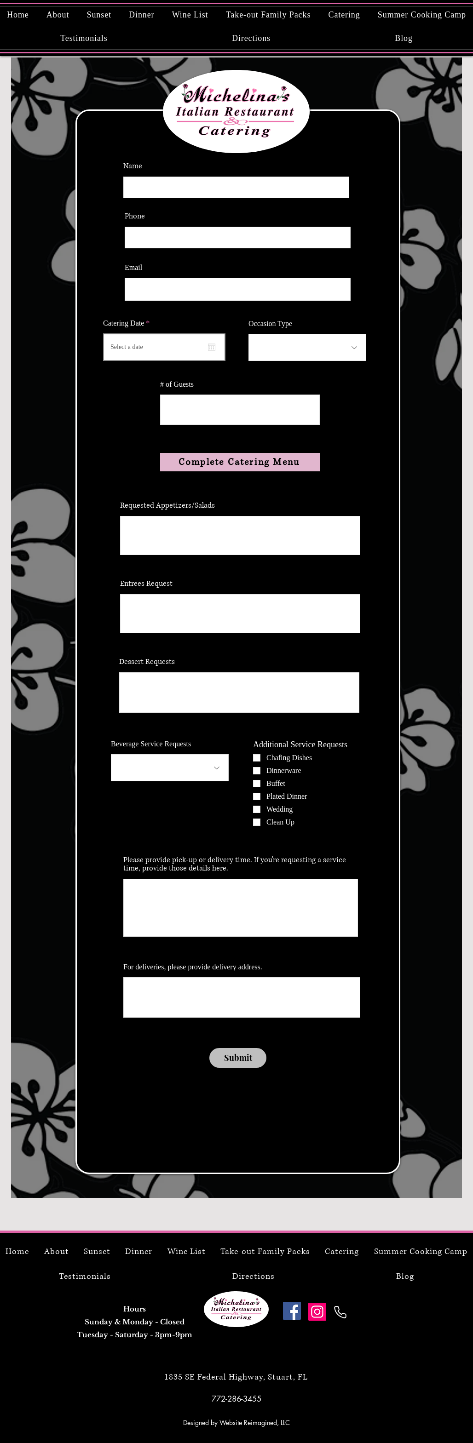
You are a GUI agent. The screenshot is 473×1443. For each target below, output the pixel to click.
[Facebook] (292, 1311)
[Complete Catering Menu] (240, 462)
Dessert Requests (147, 662)
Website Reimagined (248, 1422)
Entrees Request (146, 583)
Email (133, 267)
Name (132, 166)
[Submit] (237, 1058)
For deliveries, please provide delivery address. (192, 967)
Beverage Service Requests (151, 744)
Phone (135, 216)
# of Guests (177, 384)
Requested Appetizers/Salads (167, 505)
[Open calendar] (211, 347)
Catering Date (128, 323)
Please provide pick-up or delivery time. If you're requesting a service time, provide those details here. (234, 864)
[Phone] (340, 1312)
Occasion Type (270, 323)
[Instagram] (317, 1312)
